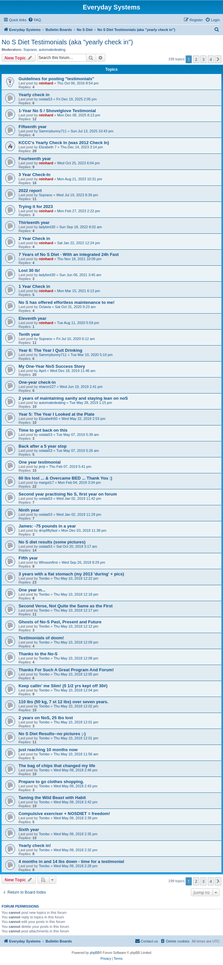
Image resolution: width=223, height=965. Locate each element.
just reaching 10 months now (48, 749)
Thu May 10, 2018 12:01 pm (76, 722)
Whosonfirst (48, 562)
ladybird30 (47, 227)
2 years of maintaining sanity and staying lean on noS (73, 398)
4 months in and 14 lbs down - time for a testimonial (71, 861)
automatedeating (52, 50)
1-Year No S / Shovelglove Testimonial (57, 110)
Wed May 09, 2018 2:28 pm (76, 866)
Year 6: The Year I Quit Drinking (50, 350)
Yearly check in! (35, 845)
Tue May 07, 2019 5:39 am (77, 435)
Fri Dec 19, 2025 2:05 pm (76, 99)
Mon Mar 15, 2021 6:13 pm (78, 291)
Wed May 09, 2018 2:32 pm (76, 850)
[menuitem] (34, 20)
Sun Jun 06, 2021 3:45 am (80, 275)
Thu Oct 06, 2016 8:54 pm (78, 83)
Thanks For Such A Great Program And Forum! (66, 669)
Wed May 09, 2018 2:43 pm (76, 786)
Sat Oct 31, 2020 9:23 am (75, 307)
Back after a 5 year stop (43, 446)
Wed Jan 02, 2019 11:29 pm (78, 514)
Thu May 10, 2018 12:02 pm (76, 706)
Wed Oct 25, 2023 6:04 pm (78, 163)
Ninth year (29, 510)
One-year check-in (37, 382)
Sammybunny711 (53, 131)
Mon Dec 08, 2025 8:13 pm (78, 115)
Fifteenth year (32, 126)
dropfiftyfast (48, 530)
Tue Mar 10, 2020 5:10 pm (91, 355)
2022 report (30, 190)
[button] (218, 59)
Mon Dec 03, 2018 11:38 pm (83, 530)
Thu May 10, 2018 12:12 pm (76, 626)
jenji (42, 466)
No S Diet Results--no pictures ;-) (52, 733)
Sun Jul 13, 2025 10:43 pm (92, 131)
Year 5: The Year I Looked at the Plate (57, 414)
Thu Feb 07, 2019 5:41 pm (70, 466)
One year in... (32, 589)
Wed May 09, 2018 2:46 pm (76, 770)
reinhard (46, 83)
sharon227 (47, 387)
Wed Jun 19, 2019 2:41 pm (81, 387)
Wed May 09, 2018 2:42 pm (76, 802)
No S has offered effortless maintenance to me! (66, 302)
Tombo (44, 578)
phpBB (94, 953)
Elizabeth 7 (47, 147)
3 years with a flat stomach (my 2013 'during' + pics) (71, 574)
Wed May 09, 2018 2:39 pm (76, 818)
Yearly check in (34, 94)
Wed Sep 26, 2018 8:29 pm (83, 562)
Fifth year (28, 558)
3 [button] (203, 59)
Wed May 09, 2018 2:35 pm (76, 834)
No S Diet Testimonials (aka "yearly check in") (67, 42)
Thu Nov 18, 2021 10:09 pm (79, 259)
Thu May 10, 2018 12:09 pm (76, 642)
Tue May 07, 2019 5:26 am (77, 451)
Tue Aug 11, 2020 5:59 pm (78, 323)
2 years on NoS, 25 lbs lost (46, 717)
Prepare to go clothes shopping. (51, 781)
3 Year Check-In (34, 174)
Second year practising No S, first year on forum (68, 494)
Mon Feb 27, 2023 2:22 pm (78, 211)
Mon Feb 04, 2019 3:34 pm (79, 482)
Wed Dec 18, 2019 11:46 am (73, 371)
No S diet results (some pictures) (52, 542)
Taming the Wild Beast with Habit (52, 797)
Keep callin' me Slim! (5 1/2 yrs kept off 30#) (63, 685)
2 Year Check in (34, 238)
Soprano (30, 50)
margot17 (46, 482)
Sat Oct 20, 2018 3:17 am (76, 546)
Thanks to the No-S (38, 653)
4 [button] (211, 59)
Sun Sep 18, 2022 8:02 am (80, 227)
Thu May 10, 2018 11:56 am (76, 754)
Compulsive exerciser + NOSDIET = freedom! (64, 813)
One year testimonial (40, 462)
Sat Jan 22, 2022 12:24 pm (78, 243)
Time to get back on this (43, 430)
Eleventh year (32, 318)
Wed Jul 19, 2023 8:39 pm (77, 195)
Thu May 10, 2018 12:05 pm (76, 674)
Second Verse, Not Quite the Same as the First (65, 605)
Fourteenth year (35, 158)
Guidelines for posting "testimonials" (56, 78)
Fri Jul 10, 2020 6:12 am (75, 339)
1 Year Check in (34, 286)
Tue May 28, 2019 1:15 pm (91, 403)
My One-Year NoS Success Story (52, 366)
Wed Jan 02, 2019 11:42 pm (78, 498)
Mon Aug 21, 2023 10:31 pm (79, 179)
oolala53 (45, 99)
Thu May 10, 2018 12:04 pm (76, 690)
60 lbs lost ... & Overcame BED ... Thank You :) (65, 478)
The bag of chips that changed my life (57, 765)
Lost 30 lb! (29, 270)
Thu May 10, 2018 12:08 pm (76, 658)
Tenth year (29, 334)
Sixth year (29, 829)
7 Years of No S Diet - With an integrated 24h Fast (69, 254)
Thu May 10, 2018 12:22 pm (76, 578)
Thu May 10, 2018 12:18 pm (76, 594)
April (42, 371)
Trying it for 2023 (36, 206)
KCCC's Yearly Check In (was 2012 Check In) (64, 142)
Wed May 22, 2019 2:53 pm (83, 419)
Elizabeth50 (48, 419)
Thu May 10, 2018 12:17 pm (76, 610)
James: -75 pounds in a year (47, 526)
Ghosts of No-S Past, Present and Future (60, 621)
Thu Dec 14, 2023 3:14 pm (81, 147)
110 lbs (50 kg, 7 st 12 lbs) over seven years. (63, 701)
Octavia (45, 307)
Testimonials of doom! (41, 637)
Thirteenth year (34, 222)
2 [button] (196, 59)
